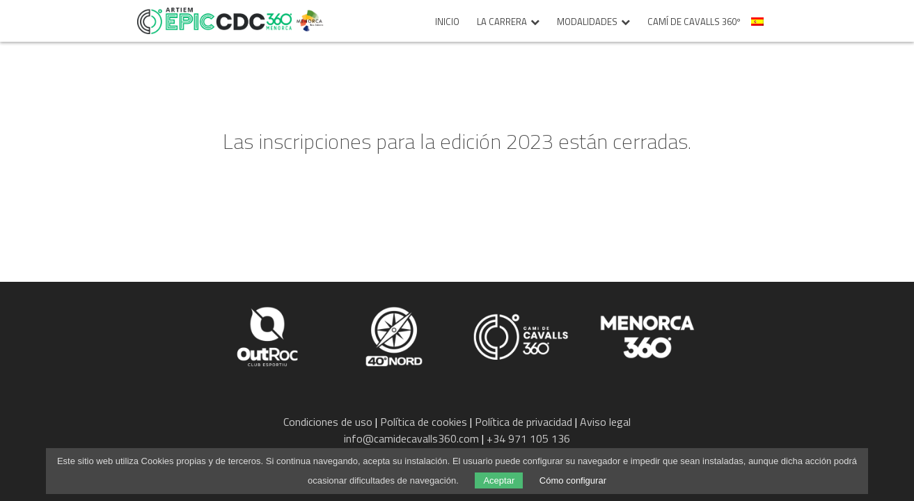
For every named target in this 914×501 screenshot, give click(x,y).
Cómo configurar (572, 480)
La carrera (502, 22)
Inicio (447, 22)
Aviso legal (605, 421)
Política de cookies (423, 421)
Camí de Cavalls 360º (694, 22)
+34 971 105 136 (528, 438)
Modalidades (587, 22)
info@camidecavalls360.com (411, 438)
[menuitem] (759, 25)
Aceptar (498, 480)
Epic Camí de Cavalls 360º (214, 21)
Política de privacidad (523, 421)
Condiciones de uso (327, 421)
